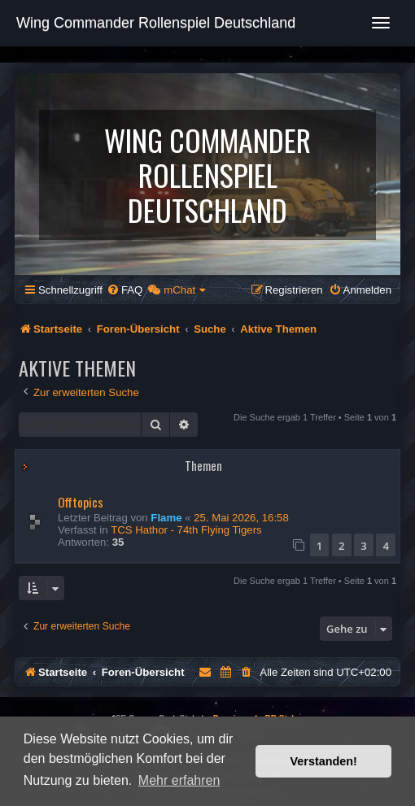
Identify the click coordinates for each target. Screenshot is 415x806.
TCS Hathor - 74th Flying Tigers (186, 530)
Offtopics (80, 502)
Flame (166, 518)
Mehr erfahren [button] (179, 780)
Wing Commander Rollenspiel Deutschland (155, 23)
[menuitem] (124, 290)
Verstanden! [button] (323, 761)
